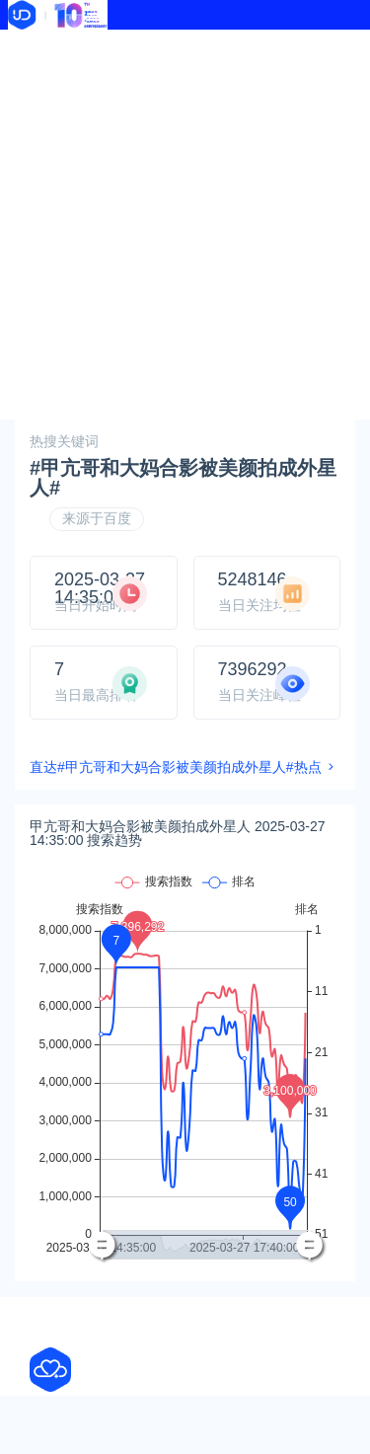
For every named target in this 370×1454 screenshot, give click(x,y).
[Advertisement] (185, 224)
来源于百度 (96, 518)
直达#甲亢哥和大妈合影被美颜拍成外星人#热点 (176, 767)
